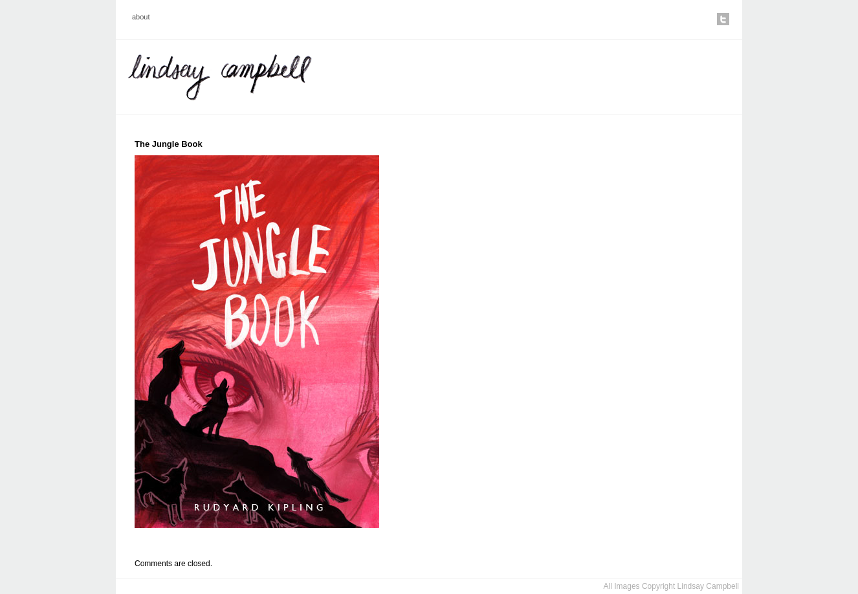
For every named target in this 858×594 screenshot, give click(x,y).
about (141, 17)
